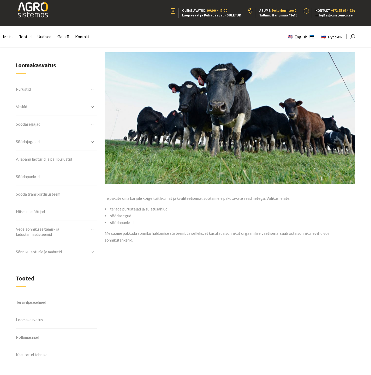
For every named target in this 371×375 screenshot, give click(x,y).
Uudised (44, 36)
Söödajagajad (28, 141)
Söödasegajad (28, 124)
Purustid (23, 89)
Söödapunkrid (28, 176)
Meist (8, 36)
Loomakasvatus (29, 319)
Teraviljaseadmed (31, 302)
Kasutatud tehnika (31, 354)
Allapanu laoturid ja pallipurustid (44, 159)
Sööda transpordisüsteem (38, 194)
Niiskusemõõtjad (30, 211)
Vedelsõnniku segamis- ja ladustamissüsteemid (37, 232)
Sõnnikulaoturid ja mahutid (39, 251)
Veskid (21, 106)
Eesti (313, 35)
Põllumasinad (27, 337)
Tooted (25, 36)
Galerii (63, 36)
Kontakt (82, 36)
